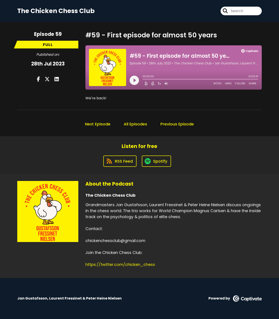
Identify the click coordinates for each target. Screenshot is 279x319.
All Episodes (135, 124)
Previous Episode (177, 124)
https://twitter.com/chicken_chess (120, 264)
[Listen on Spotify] (156, 161)
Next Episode (97, 124)
